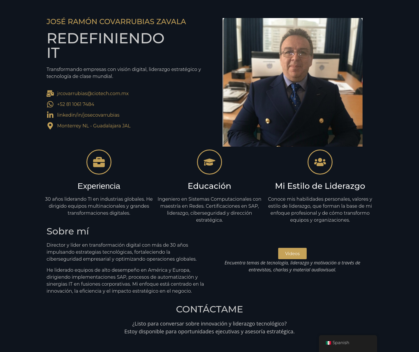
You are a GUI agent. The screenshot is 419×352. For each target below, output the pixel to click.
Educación (209, 186)
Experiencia (99, 186)
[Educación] (209, 162)
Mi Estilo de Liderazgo (320, 186)
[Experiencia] (98, 162)
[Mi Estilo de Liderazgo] (320, 162)
